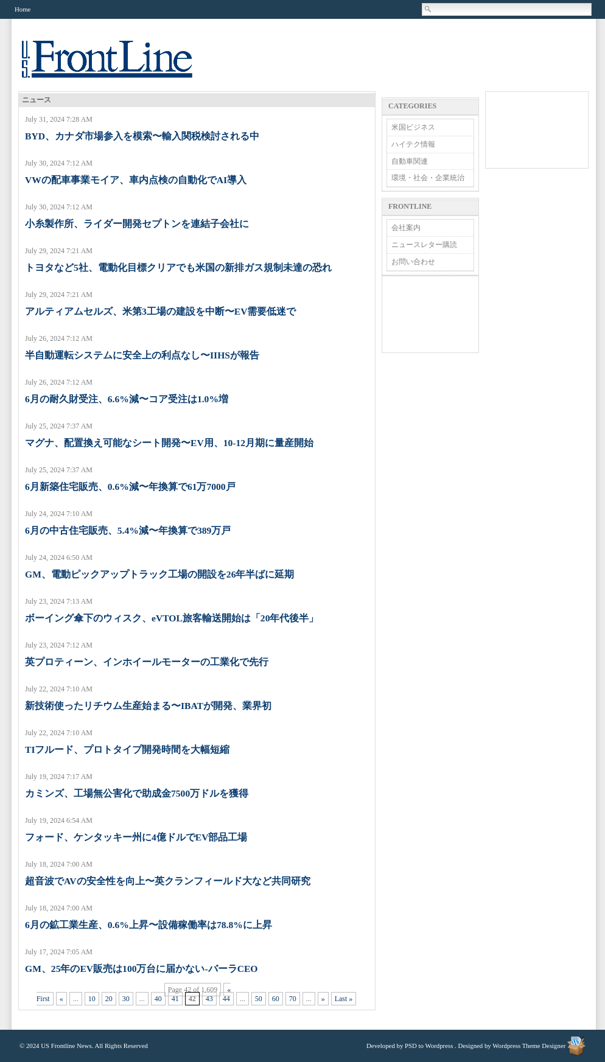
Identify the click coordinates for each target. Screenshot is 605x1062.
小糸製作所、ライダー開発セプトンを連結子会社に (137, 223)
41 (175, 998)
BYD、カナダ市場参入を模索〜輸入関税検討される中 (142, 136)
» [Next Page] (323, 998)
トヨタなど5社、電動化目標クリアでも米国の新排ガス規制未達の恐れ (178, 267)
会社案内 (406, 227)
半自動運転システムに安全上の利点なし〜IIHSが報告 (142, 355)
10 (92, 998)
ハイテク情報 (413, 144)
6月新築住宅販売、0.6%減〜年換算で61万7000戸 (130, 486)
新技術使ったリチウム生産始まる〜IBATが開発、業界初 (148, 705)
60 (275, 998)
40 (158, 998)
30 (126, 998)
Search (428, 9)
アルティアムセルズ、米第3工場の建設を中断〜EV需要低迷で (160, 311)
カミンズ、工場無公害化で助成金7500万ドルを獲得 (136, 793)
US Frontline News (119, 66)
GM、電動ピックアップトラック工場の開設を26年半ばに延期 (159, 574)
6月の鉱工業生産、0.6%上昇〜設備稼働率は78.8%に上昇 (148, 925)
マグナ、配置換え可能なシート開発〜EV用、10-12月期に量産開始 (169, 443)
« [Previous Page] (61, 998)
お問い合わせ (413, 261)
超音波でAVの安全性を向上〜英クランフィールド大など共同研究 (167, 881)
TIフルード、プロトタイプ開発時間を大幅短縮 (127, 749)
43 (209, 998)
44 (226, 998)
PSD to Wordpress (429, 1045)
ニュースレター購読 (424, 244)
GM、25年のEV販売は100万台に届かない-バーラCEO (141, 968)
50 (258, 998)
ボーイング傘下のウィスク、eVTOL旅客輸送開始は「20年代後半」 (171, 618)
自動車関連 (409, 161)
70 (292, 998)
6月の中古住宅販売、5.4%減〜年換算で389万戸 (128, 530)
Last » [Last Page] (344, 998)
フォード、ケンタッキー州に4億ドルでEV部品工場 (136, 837)
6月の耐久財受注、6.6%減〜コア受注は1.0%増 (126, 399)
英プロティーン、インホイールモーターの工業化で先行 (146, 662)
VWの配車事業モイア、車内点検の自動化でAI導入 (136, 180)
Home (22, 9)
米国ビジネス (413, 127)
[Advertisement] (430, 314)
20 (109, 998)
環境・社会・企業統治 (427, 177)
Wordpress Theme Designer (528, 1045)
